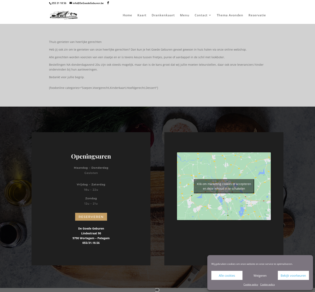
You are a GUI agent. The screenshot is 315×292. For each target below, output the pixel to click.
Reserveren (91, 217)
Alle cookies (227, 275)
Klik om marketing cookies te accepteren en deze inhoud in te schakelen (224, 186)
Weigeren (260, 275)
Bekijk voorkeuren (293, 275)
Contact (201, 15)
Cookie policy (250, 284)
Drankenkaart (163, 15)
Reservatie (257, 15)
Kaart (141, 15)
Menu (184, 15)
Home (127, 15)
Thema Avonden (230, 15)
